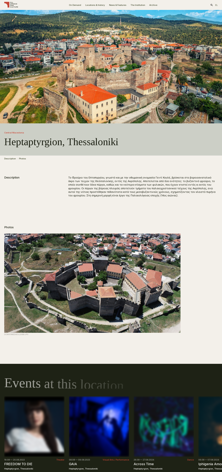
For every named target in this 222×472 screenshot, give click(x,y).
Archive (153, 5)
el (216, 5)
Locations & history (95, 5)
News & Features (117, 5)
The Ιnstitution (138, 5)
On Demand (75, 5)
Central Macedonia (14, 132)
